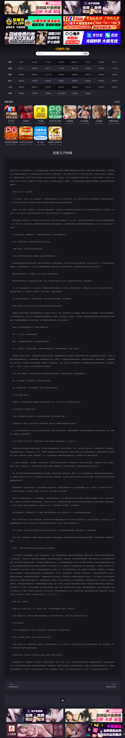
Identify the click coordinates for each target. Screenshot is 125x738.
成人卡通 (48, 75)
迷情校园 (75, 87)
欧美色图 (48, 81)
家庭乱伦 (35, 87)
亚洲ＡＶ (21, 68)
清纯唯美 (88, 81)
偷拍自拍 (35, 75)
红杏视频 (75, 93)
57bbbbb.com (63, 49)
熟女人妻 (75, 68)
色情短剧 (88, 93)
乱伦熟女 (101, 75)
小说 (10, 87)
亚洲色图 (35, 81)
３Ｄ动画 (61, 68)
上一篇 (20, 685)
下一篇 (104, 685)
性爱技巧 (115, 87)
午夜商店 (35, 93)
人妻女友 (48, 87)
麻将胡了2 (74, 62)
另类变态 (115, 75)
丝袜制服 (88, 68)
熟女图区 (101, 81)
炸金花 (88, 62)
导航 (10, 93)
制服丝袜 (75, 75)
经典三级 (88, 75)
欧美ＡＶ (48, 68)
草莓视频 (48, 93)
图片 (10, 81)
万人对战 (48, 62)
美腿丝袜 (75, 81)
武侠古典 (61, 87)
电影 (10, 74)
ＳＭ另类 (115, 68)
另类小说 (88, 87)
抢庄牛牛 (115, 62)
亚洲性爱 (21, 75)
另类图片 (115, 81)
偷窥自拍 (21, 81)
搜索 (85, 54)
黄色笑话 (101, 87)
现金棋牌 (101, 62)
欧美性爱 (61, 75)
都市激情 (21, 87)
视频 (10, 68)
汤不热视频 (61, 93)
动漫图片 (61, 81)
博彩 (10, 62)
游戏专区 (61, 62)
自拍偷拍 (35, 68)
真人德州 (35, 62)
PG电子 (21, 62)
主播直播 (101, 68)
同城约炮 (21, 93)
